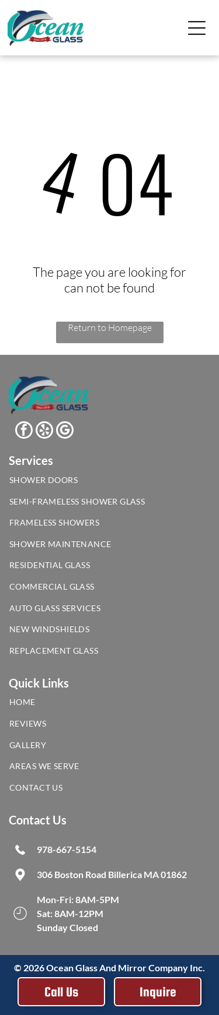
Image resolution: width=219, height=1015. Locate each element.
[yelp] (44, 431)
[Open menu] (197, 28)
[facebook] (24, 431)
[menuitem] (109, 483)
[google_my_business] (65, 431)
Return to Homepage (110, 327)
